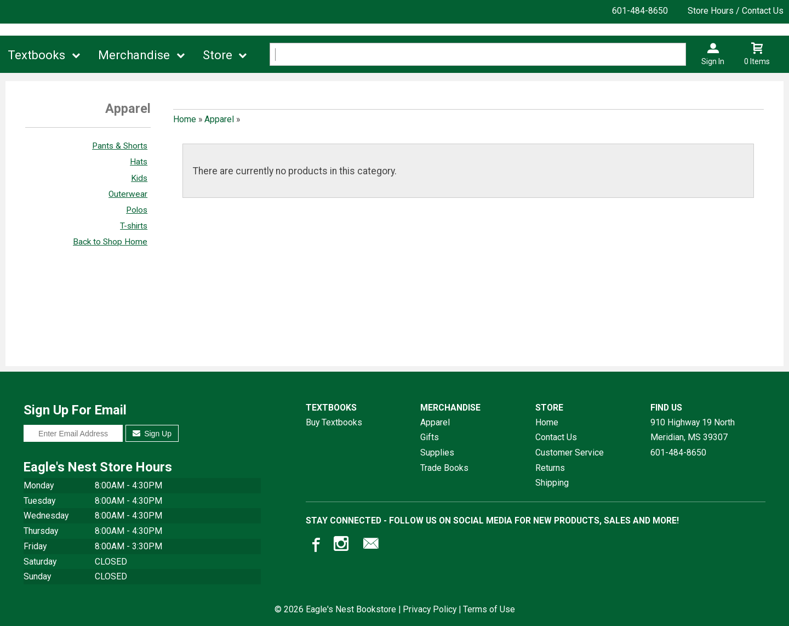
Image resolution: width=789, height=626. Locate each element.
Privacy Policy (429, 609)
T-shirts (133, 226)
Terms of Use (489, 609)
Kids (139, 178)
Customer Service (569, 452)
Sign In (712, 61)
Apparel (219, 119)
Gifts (429, 437)
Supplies (437, 452)
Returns (550, 468)
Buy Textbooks (334, 422)
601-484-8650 (640, 10)
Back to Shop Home (110, 242)
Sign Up (152, 433)
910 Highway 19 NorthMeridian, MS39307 (692, 430)
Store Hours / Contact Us (736, 10)
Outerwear (127, 194)
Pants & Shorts (119, 146)
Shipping (552, 482)
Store (217, 55)
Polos (136, 210)
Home (184, 119)
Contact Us (556, 437)
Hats (138, 162)
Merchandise (134, 55)
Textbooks (36, 55)
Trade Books (444, 468)
